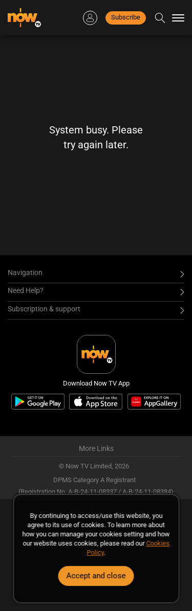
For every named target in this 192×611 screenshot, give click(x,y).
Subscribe (125, 17)
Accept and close (96, 575)
